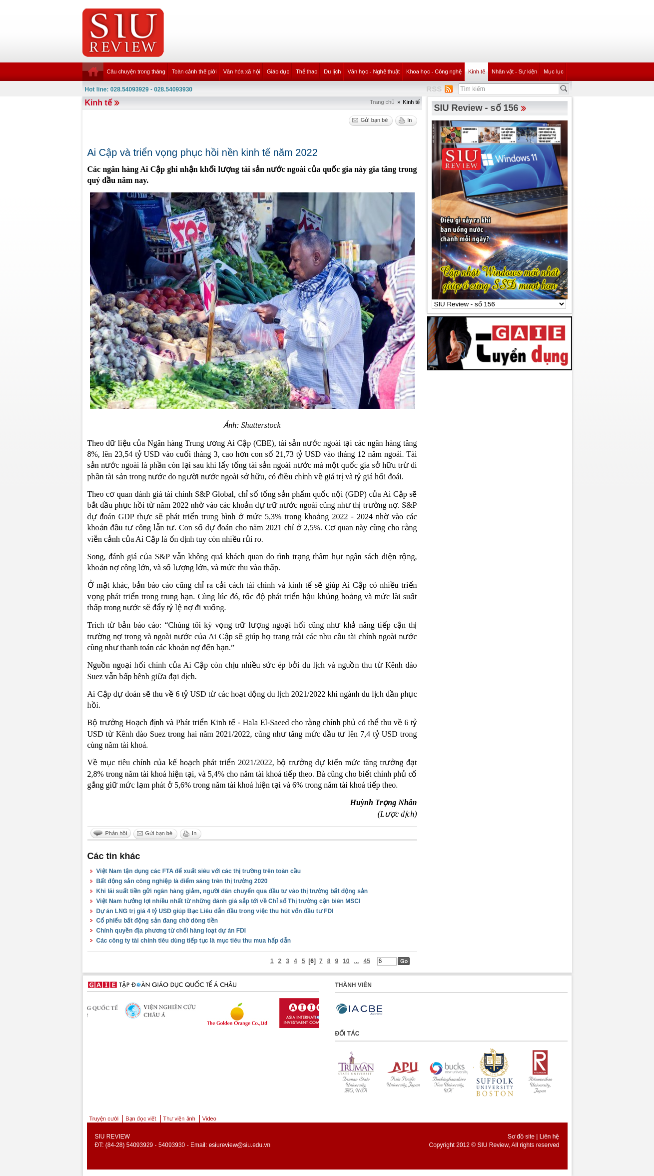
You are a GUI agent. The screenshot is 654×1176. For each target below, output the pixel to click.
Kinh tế (476, 71)
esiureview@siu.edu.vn (240, 1145)
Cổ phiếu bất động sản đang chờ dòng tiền (157, 920)
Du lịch (332, 71)
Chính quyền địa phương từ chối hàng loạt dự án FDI (171, 930)
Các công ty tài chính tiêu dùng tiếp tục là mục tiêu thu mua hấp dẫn (193, 940)
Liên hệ (550, 1136)
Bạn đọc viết (140, 1119)
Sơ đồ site (521, 1136)
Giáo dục (278, 71)
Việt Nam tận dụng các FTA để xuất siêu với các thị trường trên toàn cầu (198, 871)
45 (366, 961)
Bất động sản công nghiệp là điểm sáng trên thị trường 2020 (182, 881)
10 (346, 961)
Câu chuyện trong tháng (136, 71)
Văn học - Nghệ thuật (373, 71)
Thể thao (306, 71)
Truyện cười (104, 1119)
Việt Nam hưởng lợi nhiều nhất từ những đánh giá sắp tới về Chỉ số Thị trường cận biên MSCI (228, 901)
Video (209, 1119)
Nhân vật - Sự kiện (514, 71)
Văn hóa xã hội (241, 71)
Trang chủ (382, 102)
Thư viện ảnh (179, 1119)
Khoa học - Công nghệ (434, 71)
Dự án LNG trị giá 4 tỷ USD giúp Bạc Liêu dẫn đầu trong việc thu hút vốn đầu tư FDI (215, 911)
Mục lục (554, 71)
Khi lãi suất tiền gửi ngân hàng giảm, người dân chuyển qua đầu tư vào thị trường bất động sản (232, 891)
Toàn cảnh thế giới (194, 71)
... (356, 961)
